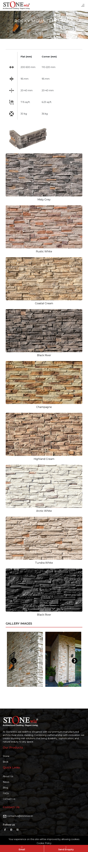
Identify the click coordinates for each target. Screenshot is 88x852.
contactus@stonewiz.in (20, 816)
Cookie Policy (44, 843)
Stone (35, 29)
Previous (12, 659)
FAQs (6, 793)
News (6, 782)
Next (72, 659)
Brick (5, 761)
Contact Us (9, 799)
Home (26, 29)
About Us (8, 776)
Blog (5, 787)
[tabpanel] (25, 659)
